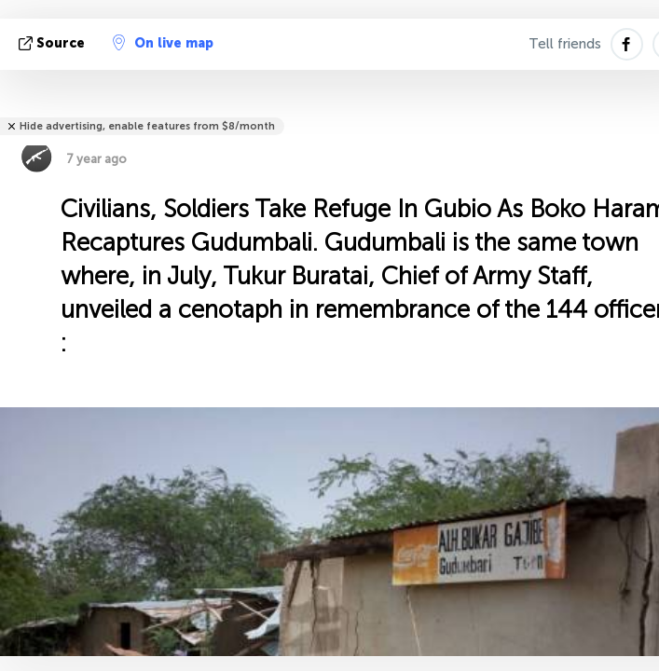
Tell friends (565, 43)
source (53, 43)
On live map (163, 42)
